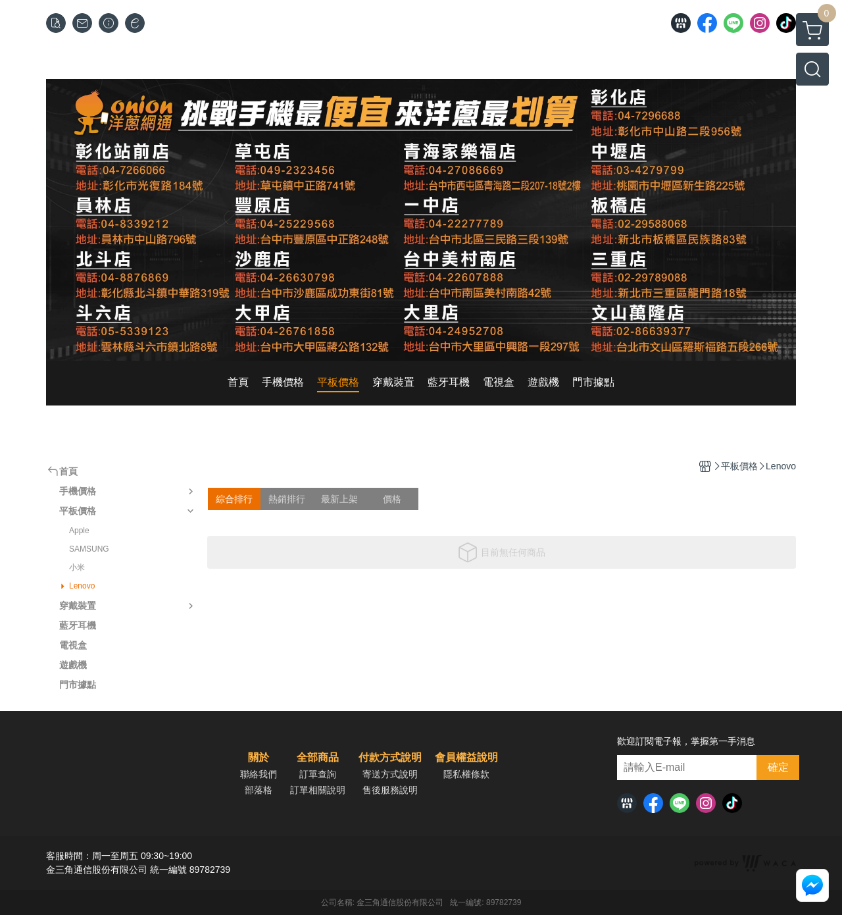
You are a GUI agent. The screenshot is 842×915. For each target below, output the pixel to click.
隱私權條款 (466, 774)
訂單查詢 (317, 774)
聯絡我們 (258, 774)
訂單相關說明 (317, 790)
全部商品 (318, 757)
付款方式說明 (390, 757)
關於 (258, 757)
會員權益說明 (466, 757)
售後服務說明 (390, 790)
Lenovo (82, 585)
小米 (77, 567)
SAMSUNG (89, 549)
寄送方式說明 (390, 774)
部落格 (258, 790)
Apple (79, 530)
